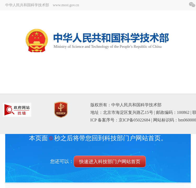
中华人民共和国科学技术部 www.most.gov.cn (42, 5)
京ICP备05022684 (134, 120)
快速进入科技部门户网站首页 (109, 161)
